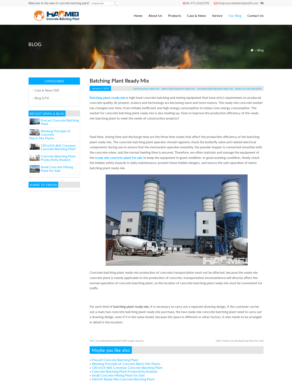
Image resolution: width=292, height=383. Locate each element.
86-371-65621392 (197, 3)
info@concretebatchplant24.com (237, 3)
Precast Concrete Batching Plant (115, 360)
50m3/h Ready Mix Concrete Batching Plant (123, 379)
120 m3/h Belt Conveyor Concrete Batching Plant (127, 367)
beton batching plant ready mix (178, 88)
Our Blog (235, 15)
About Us (155, 15)
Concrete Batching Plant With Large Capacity (117, 340)
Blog (260, 50)
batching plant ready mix (146, 88)
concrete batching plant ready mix (215, 88)
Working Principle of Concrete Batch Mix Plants (126, 364)
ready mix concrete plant (248, 88)
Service (217, 15)
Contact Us (255, 15)
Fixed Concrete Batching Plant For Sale (240, 340)
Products (174, 15)
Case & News (196, 15)
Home (138, 15)
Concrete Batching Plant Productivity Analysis (125, 371)
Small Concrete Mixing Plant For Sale (118, 375)
